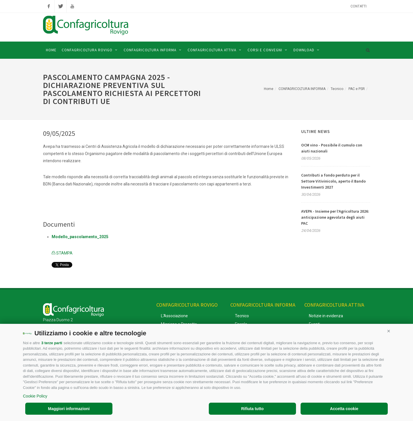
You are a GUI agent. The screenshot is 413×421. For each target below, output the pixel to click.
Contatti (358, 6)
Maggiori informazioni (68, 408)
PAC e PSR (356, 89)
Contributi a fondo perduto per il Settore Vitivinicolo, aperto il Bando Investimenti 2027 (333, 181)
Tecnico (337, 89)
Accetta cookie (344, 408)
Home (268, 89)
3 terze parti (51, 343)
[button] (388, 331)
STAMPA (62, 253)
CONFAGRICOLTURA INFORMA (302, 89)
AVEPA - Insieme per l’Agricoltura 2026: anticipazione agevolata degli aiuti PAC (335, 217)
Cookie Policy (35, 396)
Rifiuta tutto (252, 408)
